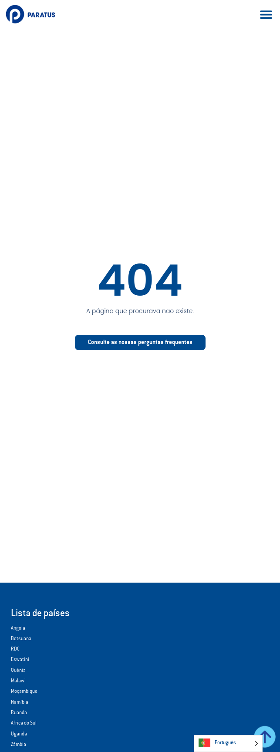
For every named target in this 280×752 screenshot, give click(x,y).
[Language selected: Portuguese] (228, 743)
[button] (266, 14)
